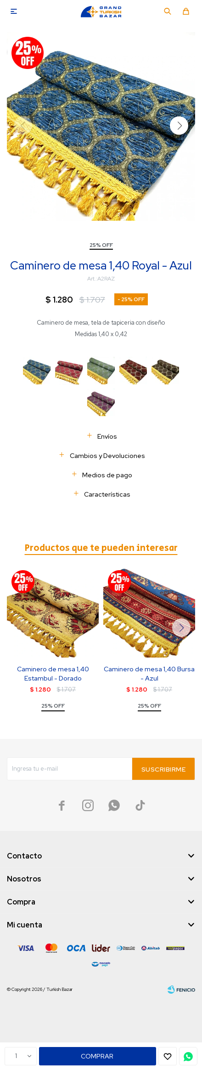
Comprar (97, 1056)
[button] (179, 125)
